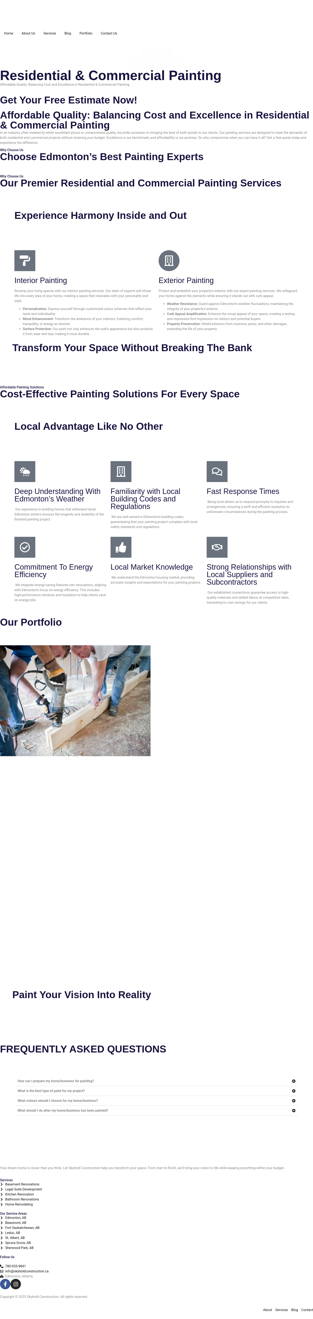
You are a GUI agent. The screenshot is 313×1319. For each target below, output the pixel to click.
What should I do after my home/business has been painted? (63, 1110)
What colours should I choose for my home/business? (58, 1101)
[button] (156, 1081)
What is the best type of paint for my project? (51, 1091)
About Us (28, 33)
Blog (68, 33)
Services (49, 33)
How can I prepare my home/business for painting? (56, 1081)
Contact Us (109, 33)
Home (8, 33)
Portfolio (86, 33)
